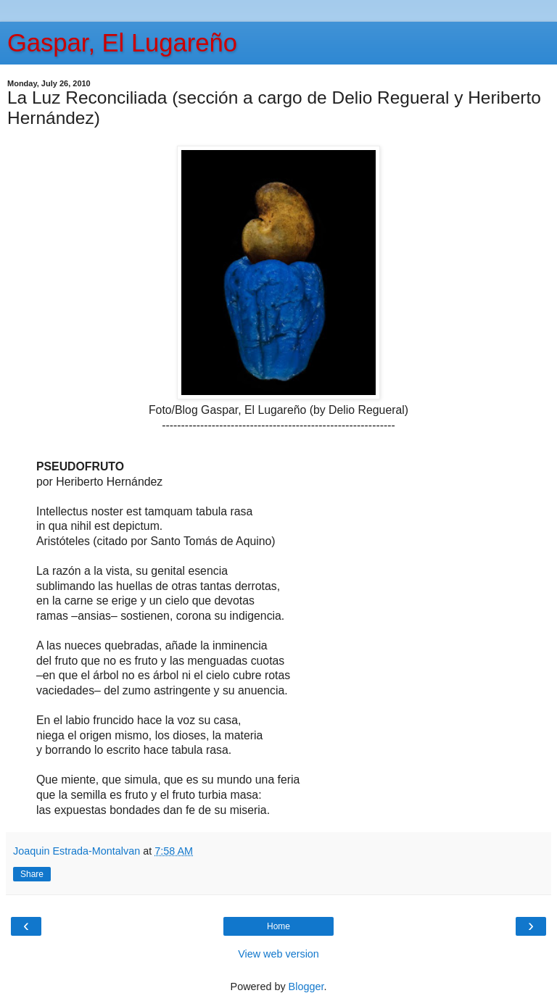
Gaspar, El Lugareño (122, 43)
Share (32, 874)
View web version (278, 954)
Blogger (306, 986)
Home (278, 926)
